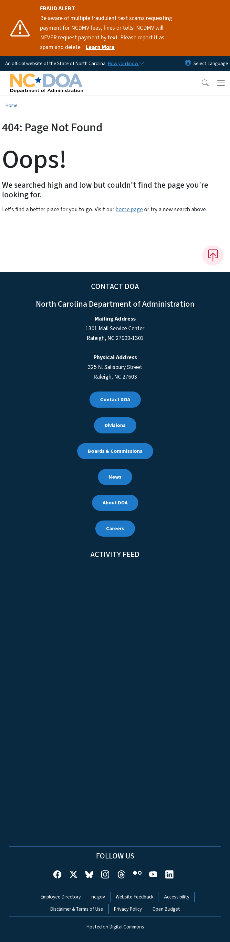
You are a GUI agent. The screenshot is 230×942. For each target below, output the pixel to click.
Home (11, 105)
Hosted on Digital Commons (115, 926)
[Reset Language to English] (188, 63)
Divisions (115, 425)
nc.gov (98, 896)
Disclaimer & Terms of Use (76, 909)
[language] (210, 63)
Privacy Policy (128, 909)
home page (129, 209)
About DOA (115, 502)
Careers (115, 528)
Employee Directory (60, 896)
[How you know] (125, 63)
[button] (201, 83)
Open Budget (166, 909)
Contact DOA (115, 399)
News (115, 477)
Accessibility (176, 896)
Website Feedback (134, 896)
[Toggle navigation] (221, 83)
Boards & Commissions (115, 451)
